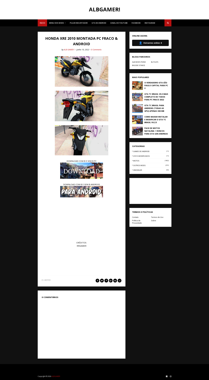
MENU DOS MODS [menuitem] (56, 23)
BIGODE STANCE (138, 65)
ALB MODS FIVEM (139, 62)
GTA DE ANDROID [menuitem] (99, 23)
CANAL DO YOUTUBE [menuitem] (119, 23)
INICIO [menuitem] (42, 23)
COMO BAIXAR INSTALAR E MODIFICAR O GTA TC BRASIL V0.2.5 (156, 119)
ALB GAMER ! (69, 49)
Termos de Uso (157, 217)
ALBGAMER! (104, 9)
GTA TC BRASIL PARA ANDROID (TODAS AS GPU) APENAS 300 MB (154, 108)
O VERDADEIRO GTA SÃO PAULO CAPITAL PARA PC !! (156, 85)
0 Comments (96, 49)
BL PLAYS (154, 62)
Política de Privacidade (137, 221)
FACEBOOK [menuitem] (136, 23)
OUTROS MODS (151, 165)
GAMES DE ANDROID (151, 151)
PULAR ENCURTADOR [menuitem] (79, 23)
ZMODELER (151, 170)
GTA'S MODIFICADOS (151, 156)
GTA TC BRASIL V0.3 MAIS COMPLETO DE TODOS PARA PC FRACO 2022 (156, 97)
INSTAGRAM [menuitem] (150, 23)
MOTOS (47, 280)
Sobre (153, 220)
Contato (135, 217)
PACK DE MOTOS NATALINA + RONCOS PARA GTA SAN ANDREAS (156, 131)
